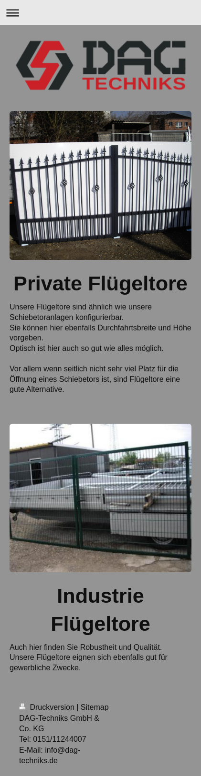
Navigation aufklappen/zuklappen (100, 12)
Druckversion (47, 707)
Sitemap (95, 707)
